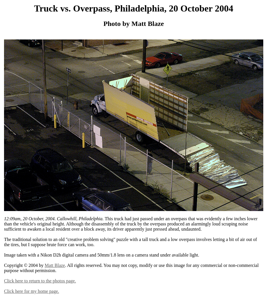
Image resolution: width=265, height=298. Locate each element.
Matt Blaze (55, 265)
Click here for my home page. (31, 291)
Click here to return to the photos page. (40, 280)
